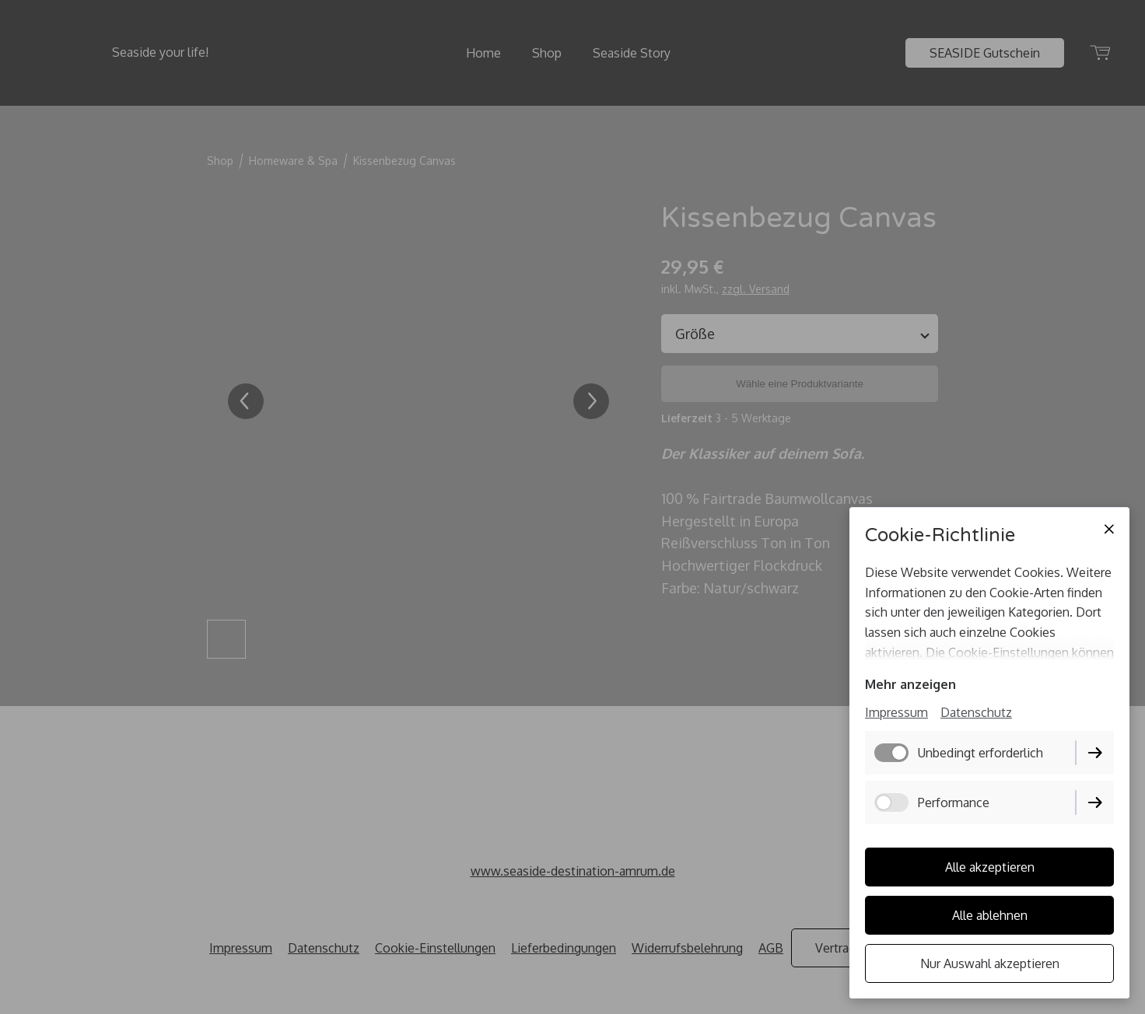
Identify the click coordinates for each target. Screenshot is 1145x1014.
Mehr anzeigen (910, 684)
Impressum (896, 712)
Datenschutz (976, 712)
